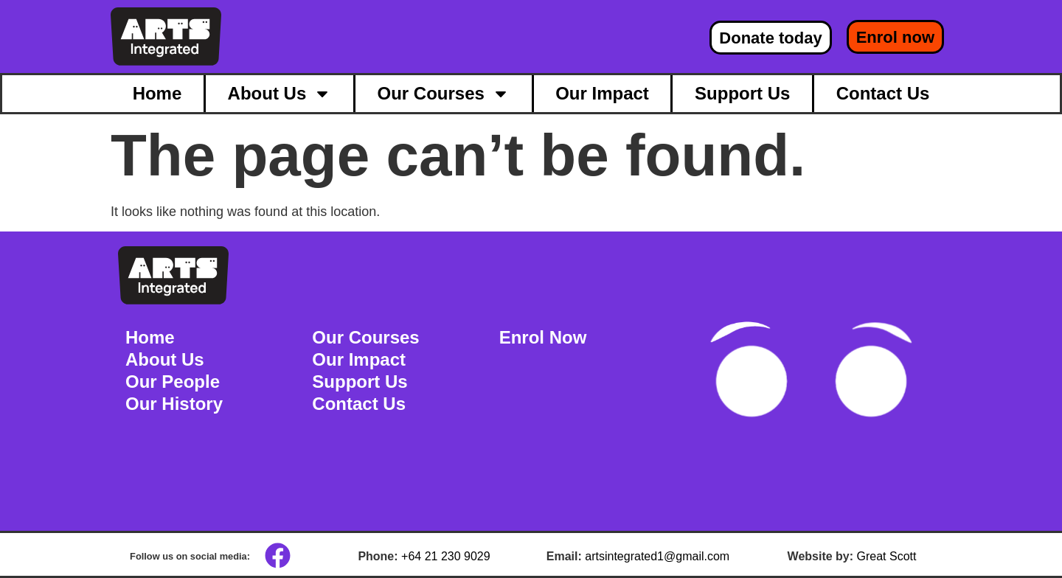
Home (157, 93)
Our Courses (444, 93)
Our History (174, 404)
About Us (280, 93)
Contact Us (883, 93)
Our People (172, 381)
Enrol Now (543, 337)
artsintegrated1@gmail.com (657, 556)
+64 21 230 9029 (445, 556)
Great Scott (887, 556)
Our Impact (602, 93)
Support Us (742, 93)
